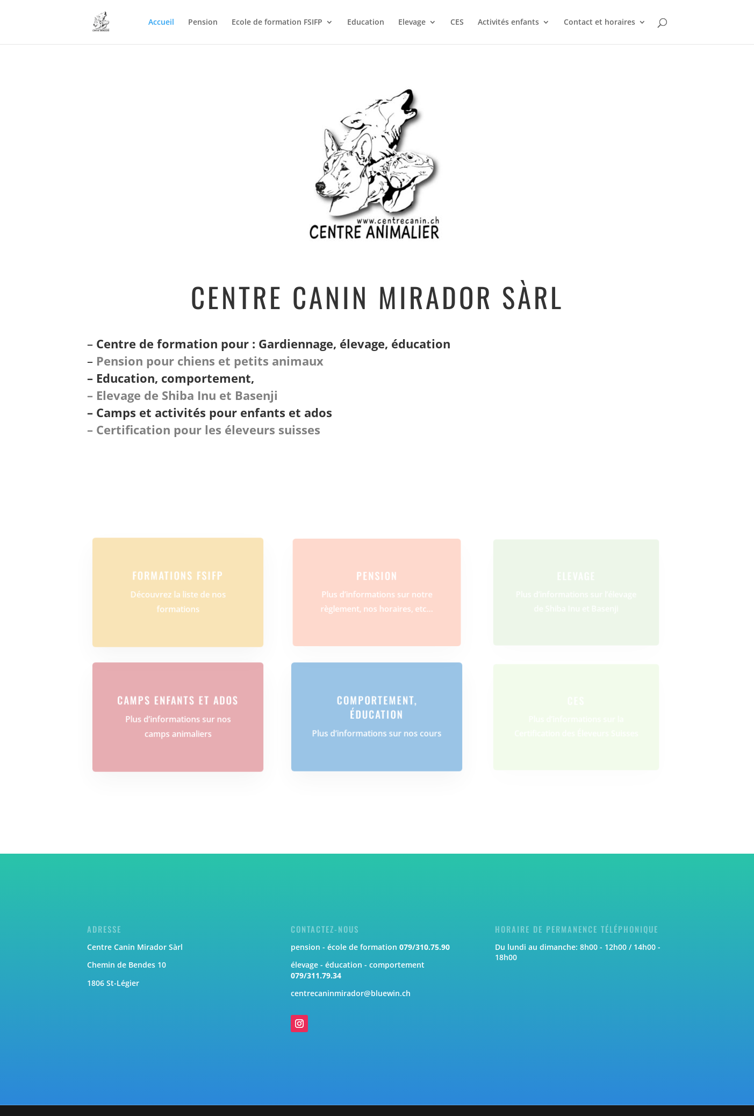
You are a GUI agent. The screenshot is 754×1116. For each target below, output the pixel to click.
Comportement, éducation (377, 707)
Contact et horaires (599, 22)
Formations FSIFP (177, 575)
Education (365, 22)
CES (457, 22)
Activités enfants (508, 22)
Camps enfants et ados (178, 700)
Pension (203, 22)
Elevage (412, 22)
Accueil (161, 22)
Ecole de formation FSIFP (277, 22)
